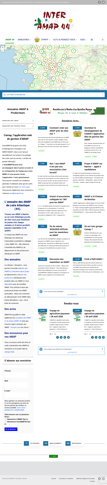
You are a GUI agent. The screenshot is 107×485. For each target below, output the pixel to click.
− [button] (2, 50)
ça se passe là (72, 352)
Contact (92, 481)
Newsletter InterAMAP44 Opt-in (18, 423)
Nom (6, 381)
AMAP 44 (9, 39)
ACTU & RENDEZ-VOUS (65, 39)
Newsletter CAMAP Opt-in (16, 419)
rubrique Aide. (10, 352)
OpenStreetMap (88, 89)
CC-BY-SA (103, 89)
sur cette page (24, 187)
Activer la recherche (14, 95)
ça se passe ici (72, 295)
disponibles (9, 284)
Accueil (53, 478)
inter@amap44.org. (16, 193)
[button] (103, 40)
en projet (26, 271)
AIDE (83, 39)
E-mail (8, 391)
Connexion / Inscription (66, 478)
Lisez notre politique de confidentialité (15, 409)
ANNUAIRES (24, 39)
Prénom (8, 371)
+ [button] (2, 47)
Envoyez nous (15, 327)
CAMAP (42, 39)
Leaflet (74, 89)
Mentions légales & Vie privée (85, 478)
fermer (102, 291)
